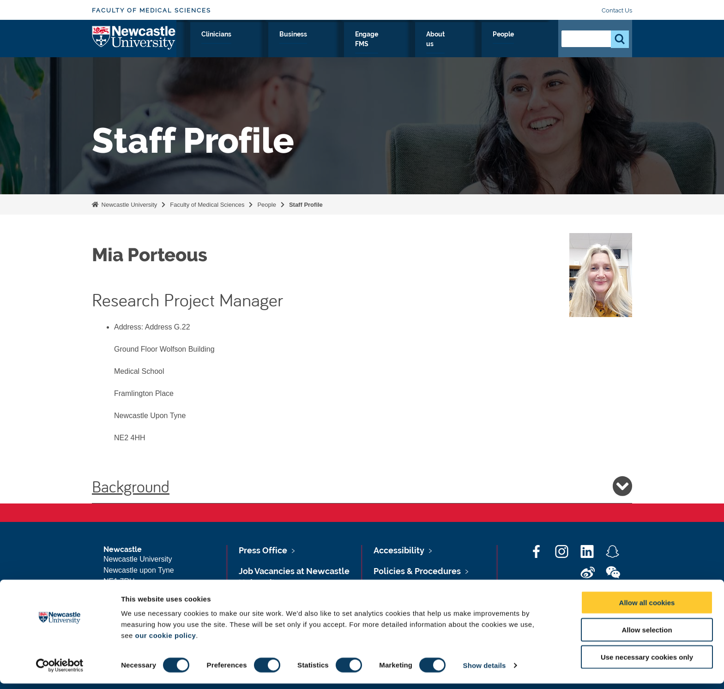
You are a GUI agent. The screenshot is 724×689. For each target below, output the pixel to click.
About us (487, 44)
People (530, 44)
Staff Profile (306, 204)
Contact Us (617, 10)
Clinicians (334, 44)
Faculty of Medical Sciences (151, 10)
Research (249, 44)
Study (291, 44)
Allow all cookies (647, 608)
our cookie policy (165, 641)
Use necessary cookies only (647, 662)
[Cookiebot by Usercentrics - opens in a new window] (59, 671)
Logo (134, 42)
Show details (484, 671)
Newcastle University (128, 204)
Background (362, 486)
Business (382, 44)
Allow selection (646, 635)
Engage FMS (434, 44)
